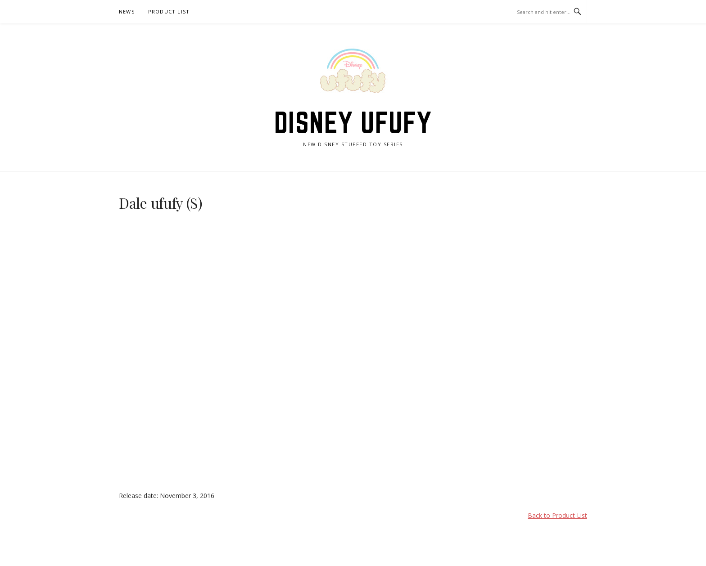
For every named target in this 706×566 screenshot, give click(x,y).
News (127, 11)
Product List (169, 11)
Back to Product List (557, 515)
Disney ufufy (353, 122)
